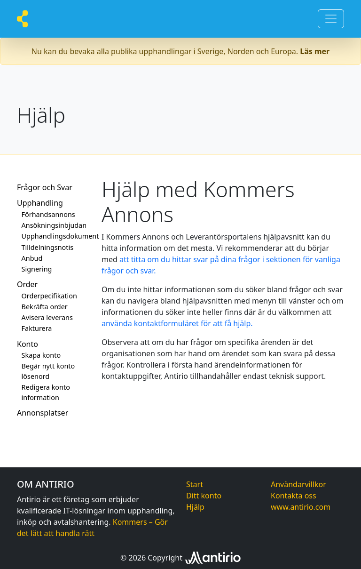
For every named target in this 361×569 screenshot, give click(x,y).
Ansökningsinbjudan (54, 225)
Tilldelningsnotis (47, 247)
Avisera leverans (47, 317)
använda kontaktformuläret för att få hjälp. (177, 323)
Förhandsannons (48, 214)
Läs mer (315, 51)
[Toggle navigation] (331, 18)
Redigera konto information (46, 392)
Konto (27, 344)
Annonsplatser (42, 413)
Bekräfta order (45, 306)
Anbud (32, 258)
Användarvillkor (298, 484)
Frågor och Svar (44, 187)
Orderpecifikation (49, 295)
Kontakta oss (293, 495)
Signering (37, 268)
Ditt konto (203, 495)
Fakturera (37, 328)
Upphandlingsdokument (56, 236)
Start (194, 484)
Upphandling (40, 203)
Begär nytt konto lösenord (48, 371)
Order (27, 284)
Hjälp (195, 507)
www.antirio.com (300, 507)
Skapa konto (41, 355)
